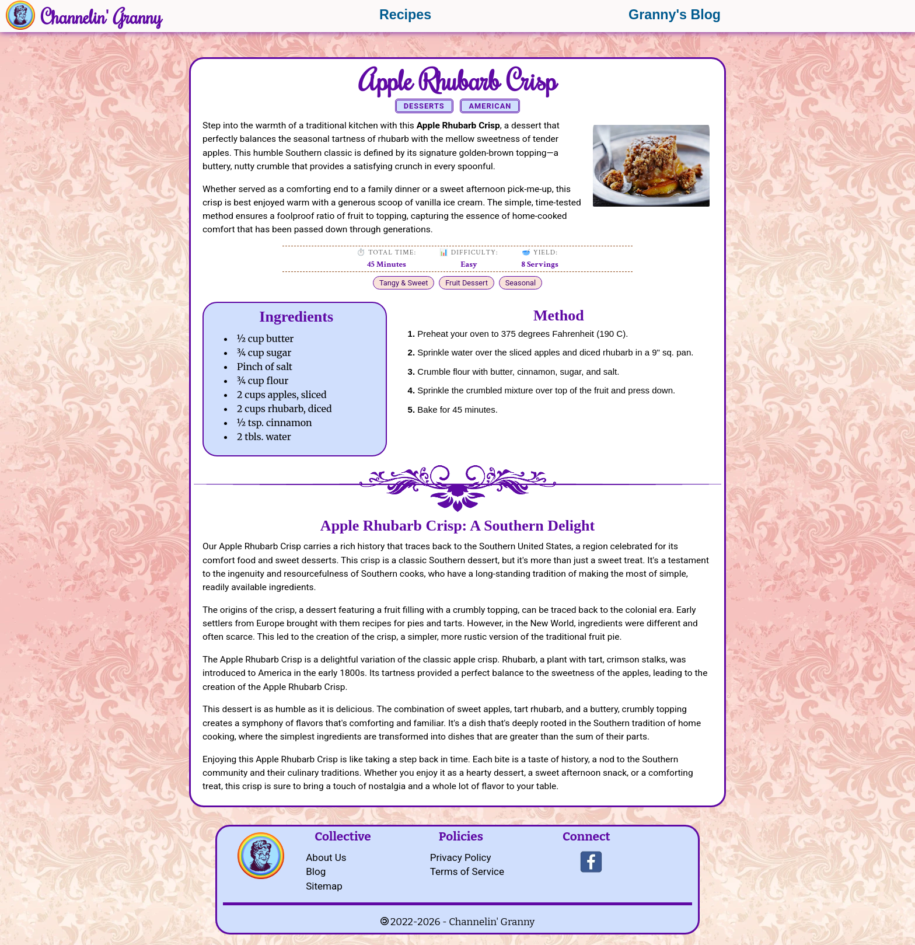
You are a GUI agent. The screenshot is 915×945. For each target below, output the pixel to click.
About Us (326, 857)
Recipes (405, 14)
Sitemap (324, 886)
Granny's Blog (674, 14)
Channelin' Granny (101, 16)
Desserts (424, 106)
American (490, 106)
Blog (316, 871)
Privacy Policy (460, 857)
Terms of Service (467, 871)
